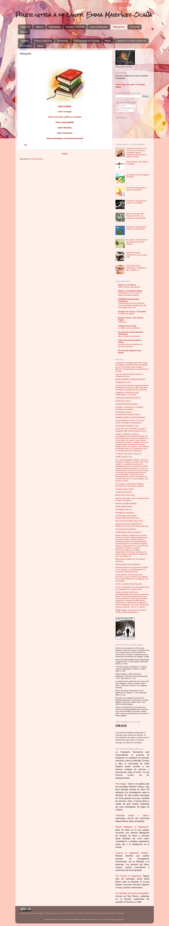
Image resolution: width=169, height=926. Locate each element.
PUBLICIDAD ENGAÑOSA (125, 529)
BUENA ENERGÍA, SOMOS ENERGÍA (130, 379)
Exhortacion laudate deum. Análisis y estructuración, (136, 228)
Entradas (121, 106)
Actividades (55, 27)
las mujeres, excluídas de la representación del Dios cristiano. (137, 242)
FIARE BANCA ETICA (124, 457)
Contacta (134, 27)
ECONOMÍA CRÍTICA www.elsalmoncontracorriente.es (127, 413)
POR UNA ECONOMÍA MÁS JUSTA (129, 521)
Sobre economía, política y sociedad (64, 117)
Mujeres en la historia (127, 285)
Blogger (121, 919)
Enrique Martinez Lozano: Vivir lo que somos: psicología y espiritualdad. (129, 422)
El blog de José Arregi (127, 326)
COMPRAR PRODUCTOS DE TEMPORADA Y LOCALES (127, 394)
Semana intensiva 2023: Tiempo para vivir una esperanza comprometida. (136, 216)
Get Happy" (121, 784)
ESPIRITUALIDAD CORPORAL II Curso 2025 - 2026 (137, 255)
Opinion (25, 41)
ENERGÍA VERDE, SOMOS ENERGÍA (130, 417)
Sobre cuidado (64, 106)
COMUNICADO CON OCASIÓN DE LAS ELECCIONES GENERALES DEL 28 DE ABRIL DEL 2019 (132, 305)
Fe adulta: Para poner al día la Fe (128, 454)
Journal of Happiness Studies (132, 853)
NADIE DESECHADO (123, 506)
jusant (98, 919)
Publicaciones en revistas (86, 41)
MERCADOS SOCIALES (125, 495)
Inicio (65, 153)
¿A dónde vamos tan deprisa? (129, 328)
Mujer (108, 41)
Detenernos (122, 322)
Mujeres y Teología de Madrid (130, 291)
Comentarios (123, 110)
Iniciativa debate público (124, 489)
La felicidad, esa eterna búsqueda (132, 893)
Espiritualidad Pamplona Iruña (127, 426)
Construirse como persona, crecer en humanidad (136, 202)
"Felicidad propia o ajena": (132, 815)
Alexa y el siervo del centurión (129, 336)
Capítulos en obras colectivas (131, 41)
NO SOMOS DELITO (123, 510)
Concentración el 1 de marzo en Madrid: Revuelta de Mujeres (130, 294)
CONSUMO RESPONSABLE (126, 404)
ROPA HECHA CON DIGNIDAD (127, 564)
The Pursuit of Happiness (128, 876)
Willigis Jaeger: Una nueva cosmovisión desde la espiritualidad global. (130, 611)
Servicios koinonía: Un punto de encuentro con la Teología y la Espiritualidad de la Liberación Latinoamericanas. (131, 569)
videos (40, 46)
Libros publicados (99, 27)
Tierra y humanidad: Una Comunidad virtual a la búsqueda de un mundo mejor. (132, 588)
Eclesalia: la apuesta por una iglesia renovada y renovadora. (129, 408)
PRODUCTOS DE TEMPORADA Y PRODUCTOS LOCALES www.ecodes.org (131, 525)
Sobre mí (25, 27)
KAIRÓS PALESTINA (123, 492)
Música (24, 32)
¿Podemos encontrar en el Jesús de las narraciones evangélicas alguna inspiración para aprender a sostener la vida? (136, 152)
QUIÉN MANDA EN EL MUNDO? (128, 532)
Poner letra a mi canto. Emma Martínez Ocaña (83, 14)
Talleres (39, 27)
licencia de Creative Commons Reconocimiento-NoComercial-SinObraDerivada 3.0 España (89, 913)
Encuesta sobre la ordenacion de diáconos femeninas (130, 345)
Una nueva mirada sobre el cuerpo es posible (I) (136, 189)
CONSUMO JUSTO (123, 401)
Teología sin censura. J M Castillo (132, 312)
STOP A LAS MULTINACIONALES (128, 584)
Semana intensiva (75, 27)
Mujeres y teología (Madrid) (126, 503)
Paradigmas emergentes (124, 513)
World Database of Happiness (132, 827)
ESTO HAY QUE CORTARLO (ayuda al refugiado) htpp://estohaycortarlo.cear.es (131, 430)
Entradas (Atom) (37, 159)
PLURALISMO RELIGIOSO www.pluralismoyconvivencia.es (127, 517)
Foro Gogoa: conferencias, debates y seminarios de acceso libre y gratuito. (129, 485)
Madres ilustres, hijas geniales (129, 287)
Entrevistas (26, 46)
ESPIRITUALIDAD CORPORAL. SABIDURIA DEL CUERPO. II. (136, 268)
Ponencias (62, 41)
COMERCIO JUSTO (123, 382)
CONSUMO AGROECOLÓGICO (128, 398)
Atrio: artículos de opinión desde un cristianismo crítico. (129, 375)
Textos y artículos (43, 41)
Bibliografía (119, 27)
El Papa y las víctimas (126, 314)
